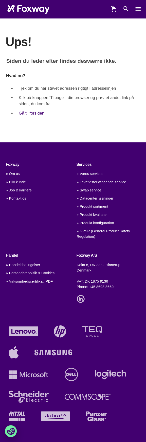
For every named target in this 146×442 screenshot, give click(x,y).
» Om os (13, 174)
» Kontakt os (16, 198)
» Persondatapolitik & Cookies (30, 273)
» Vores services (90, 174)
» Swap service (89, 190)
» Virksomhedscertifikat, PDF (29, 281)
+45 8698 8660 (101, 287)
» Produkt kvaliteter (92, 215)
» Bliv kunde (16, 182)
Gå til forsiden (31, 113)
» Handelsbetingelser (23, 265)
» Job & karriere (19, 190)
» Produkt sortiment (92, 206)
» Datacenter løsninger (95, 198)
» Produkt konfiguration (95, 223)
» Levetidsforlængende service (101, 182)
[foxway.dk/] (28, 9)
